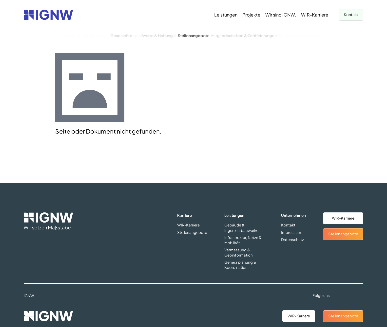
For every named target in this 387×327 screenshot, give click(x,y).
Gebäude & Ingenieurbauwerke (241, 227)
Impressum (291, 232)
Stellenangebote (343, 315)
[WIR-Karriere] (315, 15)
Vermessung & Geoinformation (238, 252)
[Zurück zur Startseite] (48, 15)
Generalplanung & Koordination (240, 265)
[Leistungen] (226, 15)
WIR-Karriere (299, 315)
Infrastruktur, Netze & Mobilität (243, 240)
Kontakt (351, 14)
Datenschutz (292, 239)
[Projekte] (251, 15)
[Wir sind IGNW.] (281, 15)
